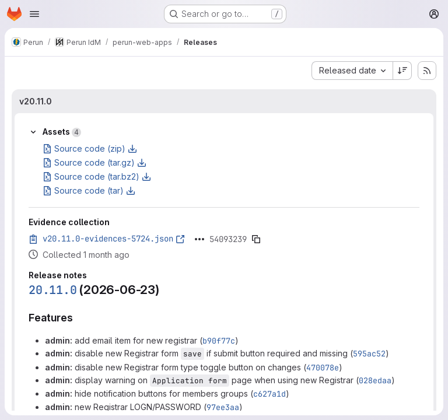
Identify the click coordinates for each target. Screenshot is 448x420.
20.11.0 (53, 290)
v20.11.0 (35, 101)
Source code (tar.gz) (94, 162)
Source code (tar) (89, 190)
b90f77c (218, 340)
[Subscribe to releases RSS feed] (427, 70)
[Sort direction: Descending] (402, 70)
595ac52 (369, 353)
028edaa (375, 380)
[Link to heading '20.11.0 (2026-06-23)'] (166, 289)
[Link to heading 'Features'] (79, 318)
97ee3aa (222, 407)
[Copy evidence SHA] (256, 239)
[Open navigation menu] (34, 14)
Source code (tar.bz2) (97, 176)
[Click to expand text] (199, 239)
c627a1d (269, 393)
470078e (322, 367)
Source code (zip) (90, 148)
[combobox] (352, 70)
